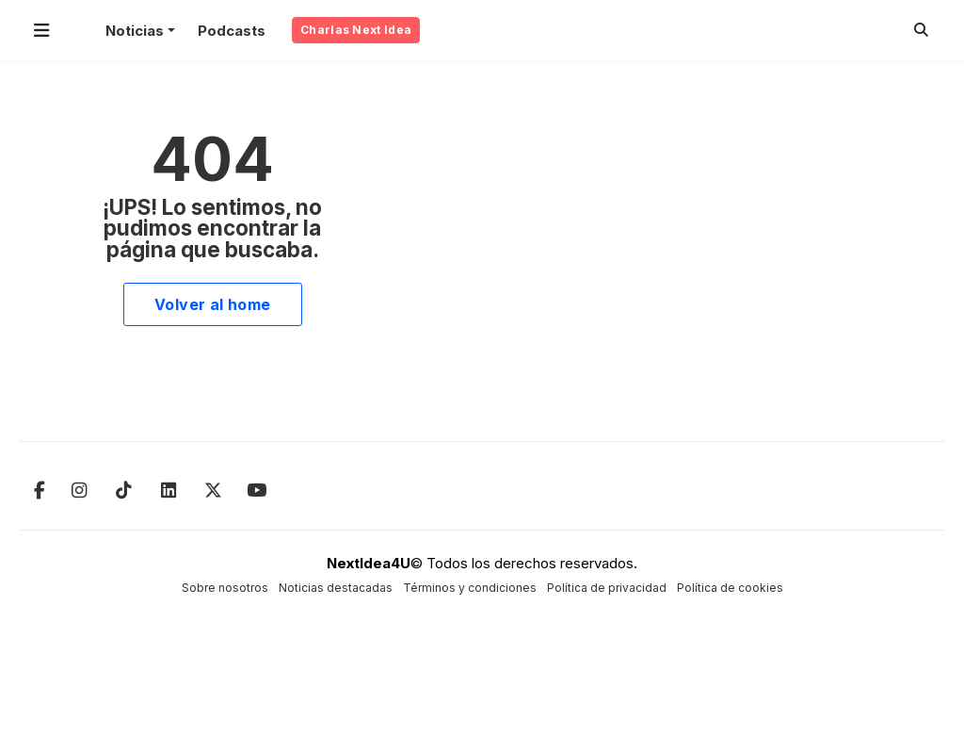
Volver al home (212, 304)
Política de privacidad (607, 588)
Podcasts (231, 31)
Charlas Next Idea (355, 30)
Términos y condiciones (470, 588)
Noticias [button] (134, 31)
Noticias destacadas (336, 588)
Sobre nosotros (225, 588)
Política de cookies (730, 588)
